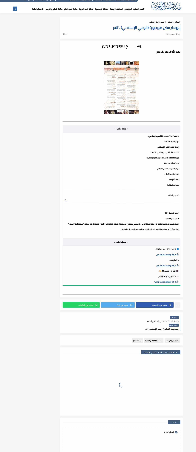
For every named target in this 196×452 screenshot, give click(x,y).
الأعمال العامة (37, 9)
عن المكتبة (99, 2)
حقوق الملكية (109, 2)
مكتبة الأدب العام (70, 9)
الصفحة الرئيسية (131, 2)
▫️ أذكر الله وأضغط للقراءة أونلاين (166, 282)
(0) (67, 34)
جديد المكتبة (120, 2)
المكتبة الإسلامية (101, 9)
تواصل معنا (82, 2)
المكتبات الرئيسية (116, 9)
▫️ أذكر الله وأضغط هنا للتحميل (167, 254)
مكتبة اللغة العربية (86, 9)
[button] (155, 305)
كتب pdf (137, 332)
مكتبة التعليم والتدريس (53, 9)
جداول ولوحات (173, 22)
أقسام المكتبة (138, 9)
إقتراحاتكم (91, 2)
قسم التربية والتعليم (156, 22)
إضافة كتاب (73, 2)
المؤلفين (128, 9)
